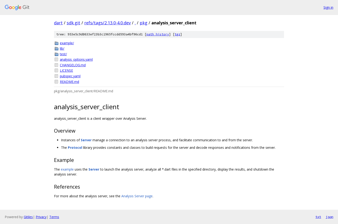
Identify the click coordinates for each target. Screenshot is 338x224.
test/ (63, 54)
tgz (177, 34)
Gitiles (28, 217)
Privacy (41, 217)
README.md (69, 81)
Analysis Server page (137, 196)
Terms (54, 217)
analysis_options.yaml (76, 59)
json (329, 217)
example (67, 169)
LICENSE (66, 70)
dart (58, 23)
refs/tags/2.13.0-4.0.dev (107, 23)
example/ (67, 43)
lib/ (62, 48)
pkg (143, 23)
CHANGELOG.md (73, 65)
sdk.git (73, 23)
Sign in (328, 7)
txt (318, 217)
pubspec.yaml (70, 76)
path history (157, 34)
